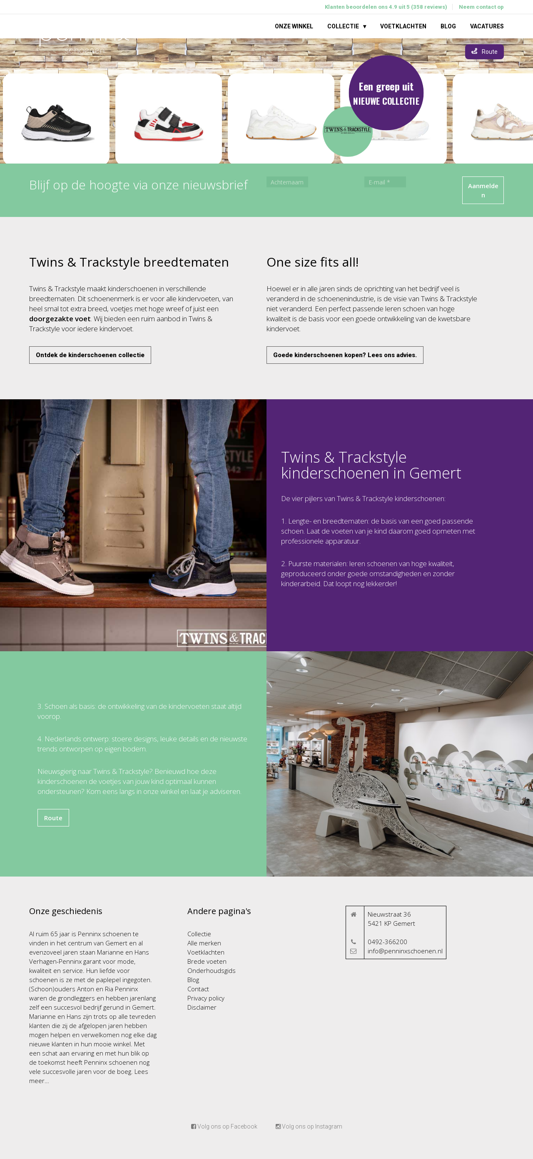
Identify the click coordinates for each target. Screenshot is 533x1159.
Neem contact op (481, 7)
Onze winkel (294, 26)
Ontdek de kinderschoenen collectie (90, 355)
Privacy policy (205, 998)
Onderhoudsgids (211, 970)
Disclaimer (202, 1007)
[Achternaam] (287, 181)
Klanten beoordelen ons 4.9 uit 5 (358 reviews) (386, 7)
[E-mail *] (385, 181)
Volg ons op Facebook (224, 1126)
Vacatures (487, 26)
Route (53, 818)
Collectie (343, 26)
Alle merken (204, 943)
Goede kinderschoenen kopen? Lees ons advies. (345, 355)
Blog (448, 26)
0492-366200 (387, 941)
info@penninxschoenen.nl (405, 951)
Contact (198, 989)
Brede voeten (207, 961)
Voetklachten (403, 26)
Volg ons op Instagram (309, 1126)
